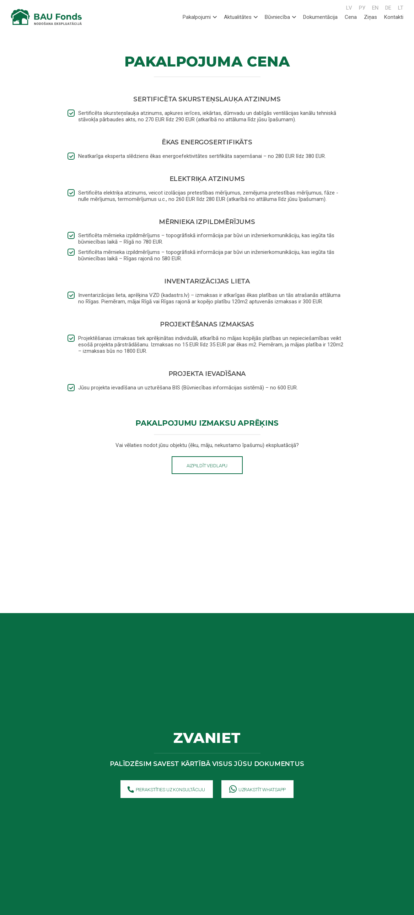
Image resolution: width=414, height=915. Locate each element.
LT (400, 8)
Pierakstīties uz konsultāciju (166, 790)
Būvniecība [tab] (280, 17)
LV (349, 8)
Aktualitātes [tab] (241, 17)
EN (375, 8)
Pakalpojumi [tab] (200, 17)
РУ (362, 8)
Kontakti (393, 17)
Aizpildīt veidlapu (207, 465)
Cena (351, 17)
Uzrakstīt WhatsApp (257, 790)
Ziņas (370, 17)
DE (388, 8)
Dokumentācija (320, 17)
